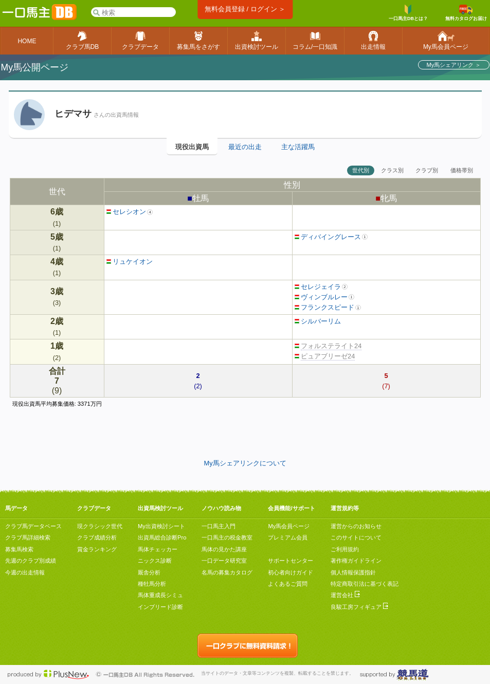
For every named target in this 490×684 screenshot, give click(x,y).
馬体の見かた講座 (224, 549)
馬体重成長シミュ (160, 595)
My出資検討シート (161, 526)
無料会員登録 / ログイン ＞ (245, 9)
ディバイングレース (328, 237)
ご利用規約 (345, 549)
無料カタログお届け (466, 13)
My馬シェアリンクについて (245, 463)
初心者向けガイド (290, 572)
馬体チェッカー (157, 549)
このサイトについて (356, 537)
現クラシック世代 (99, 526)
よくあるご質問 (287, 584)
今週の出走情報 (25, 572)
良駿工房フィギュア (359, 607)
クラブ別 (426, 170)
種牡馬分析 (152, 584)
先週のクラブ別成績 (30, 560)
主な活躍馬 (298, 147)
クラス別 (392, 170)
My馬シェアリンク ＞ (453, 65)
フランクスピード (325, 307)
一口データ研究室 (224, 560)
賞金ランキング (97, 549)
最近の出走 (245, 147)
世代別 (360, 170)
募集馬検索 (19, 549)
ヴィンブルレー (321, 297)
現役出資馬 (192, 147)
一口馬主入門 (218, 526)
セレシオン (126, 211)
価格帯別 (461, 170)
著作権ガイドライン (356, 560)
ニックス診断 (155, 560)
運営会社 (345, 595)
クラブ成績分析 (97, 537)
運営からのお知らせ (356, 526)
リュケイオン (129, 261)
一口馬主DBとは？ (408, 13)
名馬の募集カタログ (227, 572)
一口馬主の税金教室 (227, 537)
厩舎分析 (149, 572)
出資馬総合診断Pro (162, 537)
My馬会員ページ (289, 526)
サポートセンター (290, 560)
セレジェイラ (318, 287)
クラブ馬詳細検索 (27, 537)
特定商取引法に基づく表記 (364, 584)
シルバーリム (318, 321)
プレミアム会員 (287, 537)
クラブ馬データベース (33, 526)
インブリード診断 (160, 607)
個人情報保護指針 (353, 572)
